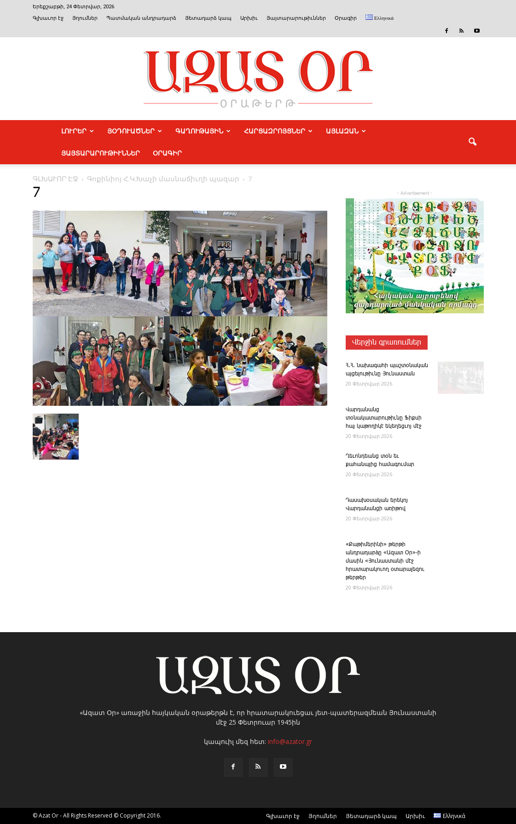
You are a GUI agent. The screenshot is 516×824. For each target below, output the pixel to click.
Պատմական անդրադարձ (141, 18)
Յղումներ (85, 18)
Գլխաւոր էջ (48, 18)
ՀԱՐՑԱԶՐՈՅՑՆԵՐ (278, 131)
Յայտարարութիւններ (296, 18)
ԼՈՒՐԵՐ (77, 131)
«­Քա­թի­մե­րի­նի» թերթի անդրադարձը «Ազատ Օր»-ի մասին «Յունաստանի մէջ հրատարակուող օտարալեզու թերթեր (385, 561)
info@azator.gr (290, 741)
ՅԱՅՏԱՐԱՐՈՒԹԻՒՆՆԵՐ (100, 153)
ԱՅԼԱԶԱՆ (346, 131)
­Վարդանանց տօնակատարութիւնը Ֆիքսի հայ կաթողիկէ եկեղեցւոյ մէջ (384, 418)
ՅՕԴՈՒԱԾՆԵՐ (134, 131)
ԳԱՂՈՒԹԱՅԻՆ (203, 131)
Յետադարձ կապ (208, 18)
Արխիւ (249, 18)
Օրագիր (346, 18)
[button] (473, 142)
